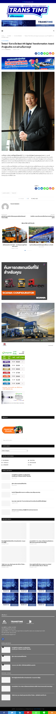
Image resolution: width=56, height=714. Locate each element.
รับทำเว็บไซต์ (37, 709)
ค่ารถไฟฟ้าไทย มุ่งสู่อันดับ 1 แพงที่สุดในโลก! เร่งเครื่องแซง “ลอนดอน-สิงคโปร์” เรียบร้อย (21, 475)
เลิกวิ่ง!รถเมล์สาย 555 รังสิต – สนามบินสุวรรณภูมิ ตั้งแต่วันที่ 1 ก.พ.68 (15, 245)
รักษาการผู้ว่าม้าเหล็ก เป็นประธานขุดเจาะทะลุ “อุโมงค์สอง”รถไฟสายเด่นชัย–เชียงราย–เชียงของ (40, 565)
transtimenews (8, 49)
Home (3, 35)
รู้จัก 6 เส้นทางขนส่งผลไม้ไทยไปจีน (19, 483)
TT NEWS (9, 35)
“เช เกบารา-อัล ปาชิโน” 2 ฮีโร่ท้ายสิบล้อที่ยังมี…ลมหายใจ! (23, 665)
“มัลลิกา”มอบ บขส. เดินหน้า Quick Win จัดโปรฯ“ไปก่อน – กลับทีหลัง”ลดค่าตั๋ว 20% (13, 565)
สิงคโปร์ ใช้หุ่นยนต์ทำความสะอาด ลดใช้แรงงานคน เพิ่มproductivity (26, 492)
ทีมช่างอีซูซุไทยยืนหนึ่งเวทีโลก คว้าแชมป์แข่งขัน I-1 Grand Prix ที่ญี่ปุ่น (13, 541)
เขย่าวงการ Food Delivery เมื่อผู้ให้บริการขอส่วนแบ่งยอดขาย (25, 510)
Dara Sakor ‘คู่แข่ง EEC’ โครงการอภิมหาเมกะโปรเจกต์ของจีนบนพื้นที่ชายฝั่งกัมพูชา (29, 501)
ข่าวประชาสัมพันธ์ (18, 35)
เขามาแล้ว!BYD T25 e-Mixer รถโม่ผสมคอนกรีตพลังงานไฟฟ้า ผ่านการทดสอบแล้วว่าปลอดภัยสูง (41, 541)
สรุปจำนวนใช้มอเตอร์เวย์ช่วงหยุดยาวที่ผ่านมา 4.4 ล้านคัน (41, 245)
